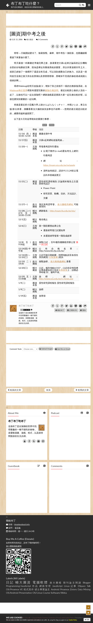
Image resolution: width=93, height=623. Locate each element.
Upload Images (46, 349)
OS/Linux (37, 592)
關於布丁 (59, 310)
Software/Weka (59, 592)
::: (7, 11)
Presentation (25, 592)
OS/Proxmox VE (14, 589)
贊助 (83, 310)
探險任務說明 (51, 90)
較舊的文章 (82, 390)
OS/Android (12, 592)
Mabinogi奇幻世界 (18, 90)
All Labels (19, 578)
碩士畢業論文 (42, 589)
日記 (10, 582)
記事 (74, 586)
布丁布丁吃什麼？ (25, 3)
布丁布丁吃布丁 (26, 305)
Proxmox (64, 589)
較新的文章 (14, 390)
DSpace (81, 586)
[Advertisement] (48, 20)
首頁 (48, 390)
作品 (35, 586)
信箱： (18, 524)
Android (55, 589)
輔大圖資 (29, 39)
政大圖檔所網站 (66, 204)
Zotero (73, 589)
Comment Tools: (16, 349)
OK (87, 619)
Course (46, 592)
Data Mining (84, 589)
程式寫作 (29, 589)
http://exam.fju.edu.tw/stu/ (63, 210)
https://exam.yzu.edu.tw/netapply (59, 165)
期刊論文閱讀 (72, 582)
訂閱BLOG (72, 310)
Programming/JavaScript (18, 586)
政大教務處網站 (58, 261)
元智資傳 (53, 257)
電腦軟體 (40, 582)
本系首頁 (63, 270)
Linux (67, 586)
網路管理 (45, 586)
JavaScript (57, 586)
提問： (13, 528)
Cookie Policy (73, 620)
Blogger (87, 582)
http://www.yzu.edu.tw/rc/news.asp (56, 278)
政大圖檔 (56, 582)
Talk (89, 586)
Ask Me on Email (64, 349)
